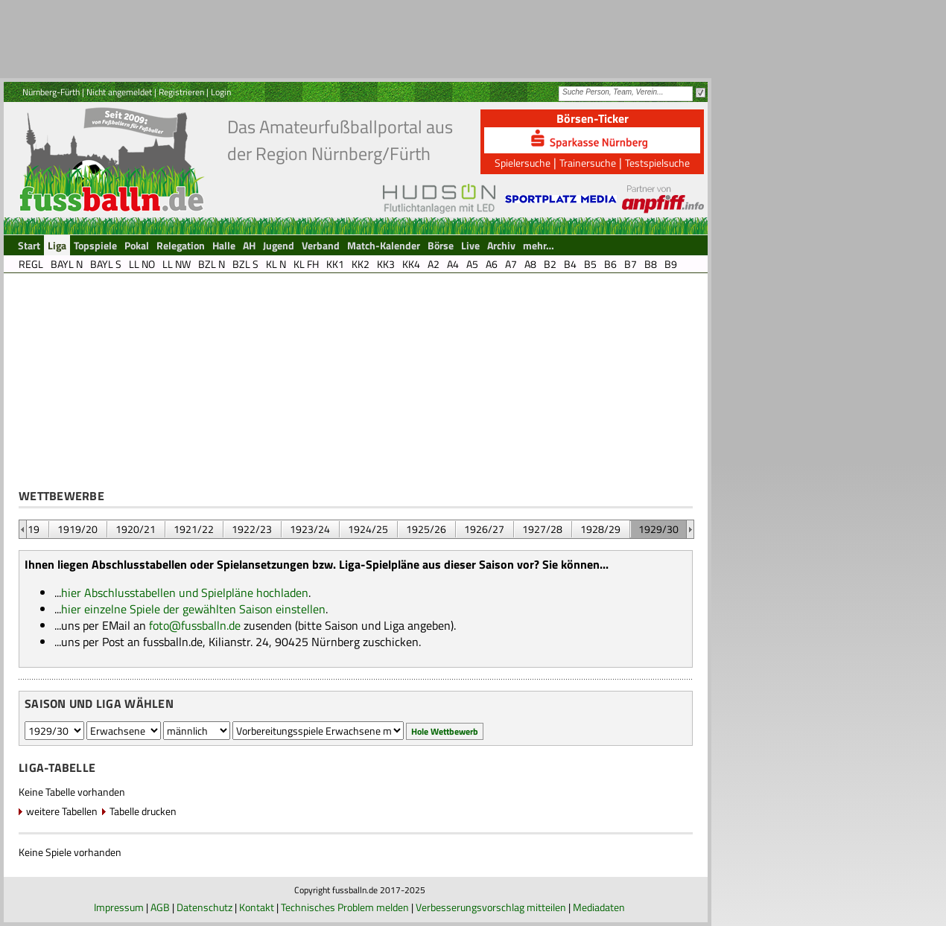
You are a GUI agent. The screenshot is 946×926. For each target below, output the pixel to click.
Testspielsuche (657, 162)
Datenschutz (204, 907)
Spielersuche (522, 162)
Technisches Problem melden (345, 907)
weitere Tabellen (62, 811)
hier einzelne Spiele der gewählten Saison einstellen (193, 609)
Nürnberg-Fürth (51, 92)
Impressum (119, 907)
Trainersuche (587, 162)
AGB (160, 907)
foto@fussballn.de (195, 625)
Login (221, 92)
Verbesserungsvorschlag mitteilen (491, 907)
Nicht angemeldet (119, 92)
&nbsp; (23, 529)
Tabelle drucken (143, 811)
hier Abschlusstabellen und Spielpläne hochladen (184, 592)
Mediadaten (599, 907)
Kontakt (256, 907)
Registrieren (181, 92)
